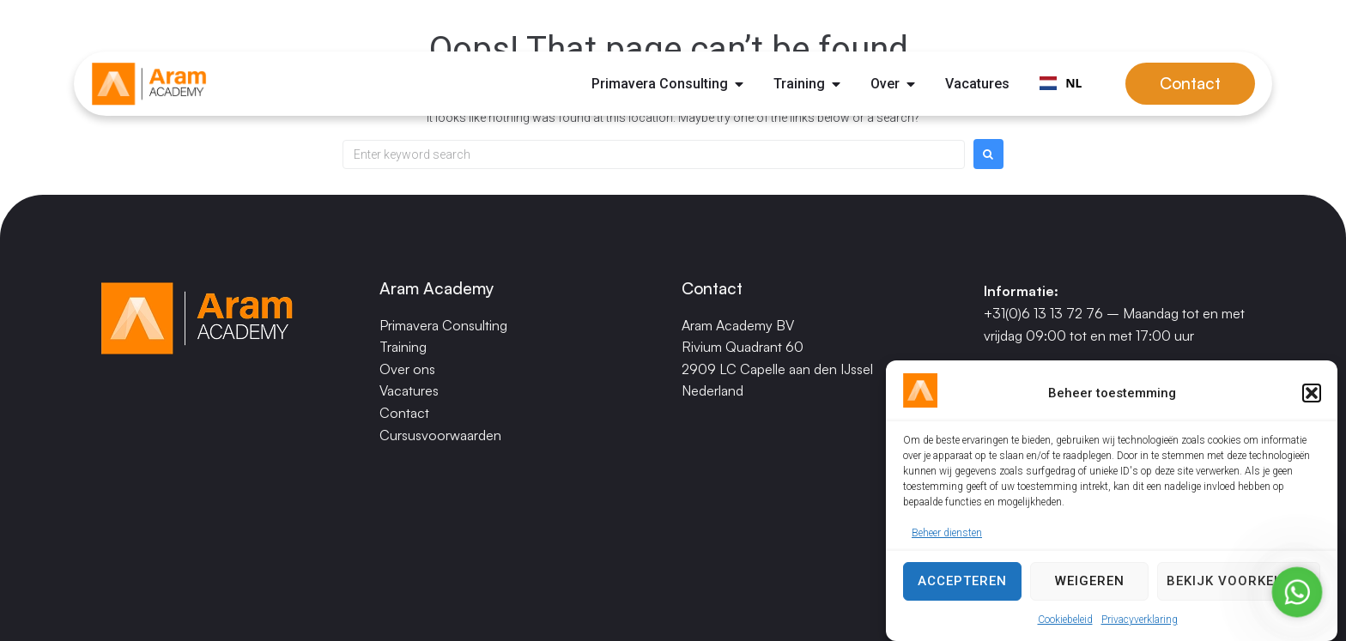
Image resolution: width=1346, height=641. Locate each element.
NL (1061, 83)
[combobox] (1060, 84)
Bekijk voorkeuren (1239, 584)
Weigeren (1090, 584)
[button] (1311, 396)
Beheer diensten (947, 536)
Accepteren (962, 584)
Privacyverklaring (1139, 622)
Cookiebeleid (1065, 622)
